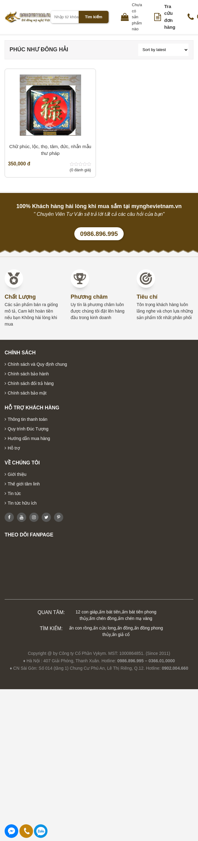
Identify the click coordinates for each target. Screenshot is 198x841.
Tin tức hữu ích (22, 503)
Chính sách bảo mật (27, 393)
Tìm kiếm (93, 17)
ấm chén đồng (103, 618)
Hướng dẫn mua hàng (29, 438)
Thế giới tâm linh (24, 483)
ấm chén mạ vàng (135, 618)
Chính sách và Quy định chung (37, 364)
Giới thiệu (17, 474)
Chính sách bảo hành (28, 373)
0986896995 (40, 831)
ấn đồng (125, 627)
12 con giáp (87, 611)
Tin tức (14, 493)
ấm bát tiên (109, 611)
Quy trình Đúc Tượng (28, 428)
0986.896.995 (99, 233)
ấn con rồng (80, 627)
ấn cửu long (104, 627)
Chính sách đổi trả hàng (31, 383)
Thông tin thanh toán (27, 419)
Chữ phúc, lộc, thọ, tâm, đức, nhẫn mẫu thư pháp (50, 150)
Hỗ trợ (14, 448)
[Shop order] (163, 50)
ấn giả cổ (121, 634)
